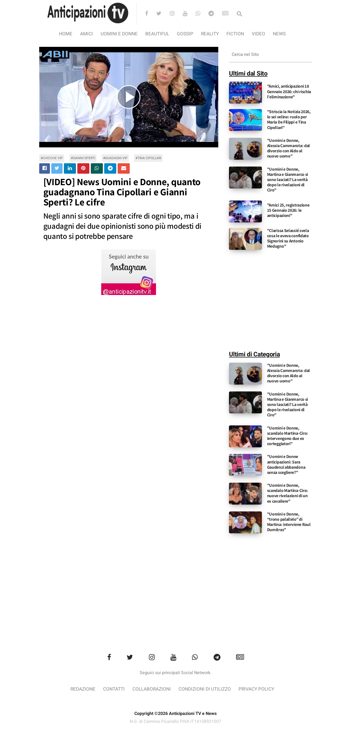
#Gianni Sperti (83, 158)
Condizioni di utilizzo (205, 689)
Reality (210, 33)
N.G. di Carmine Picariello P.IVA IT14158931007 (175, 722)
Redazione (82, 689)
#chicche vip (52, 158)
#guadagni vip (115, 158)
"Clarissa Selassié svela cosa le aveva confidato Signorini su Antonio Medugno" (288, 238)
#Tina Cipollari (148, 158)
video (258, 33)
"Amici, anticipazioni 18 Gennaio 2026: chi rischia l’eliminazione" (289, 91)
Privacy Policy (256, 689)
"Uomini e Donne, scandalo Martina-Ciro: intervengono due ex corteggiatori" (287, 436)
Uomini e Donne (119, 33)
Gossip (185, 33)
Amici (86, 33)
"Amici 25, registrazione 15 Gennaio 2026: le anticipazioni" (288, 210)
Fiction (235, 33)
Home (65, 33)
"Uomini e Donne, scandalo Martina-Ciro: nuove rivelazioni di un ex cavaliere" (287, 493)
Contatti (114, 689)
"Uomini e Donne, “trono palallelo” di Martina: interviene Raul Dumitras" (289, 522)
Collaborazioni (151, 689)
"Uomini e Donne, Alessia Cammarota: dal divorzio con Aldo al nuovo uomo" (288, 148)
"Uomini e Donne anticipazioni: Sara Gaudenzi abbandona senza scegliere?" (286, 464)
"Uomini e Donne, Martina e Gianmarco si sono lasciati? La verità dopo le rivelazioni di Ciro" (287, 179)
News (279, 33)
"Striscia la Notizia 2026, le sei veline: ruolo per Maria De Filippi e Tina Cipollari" (289, 119)
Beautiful (157, 33)
